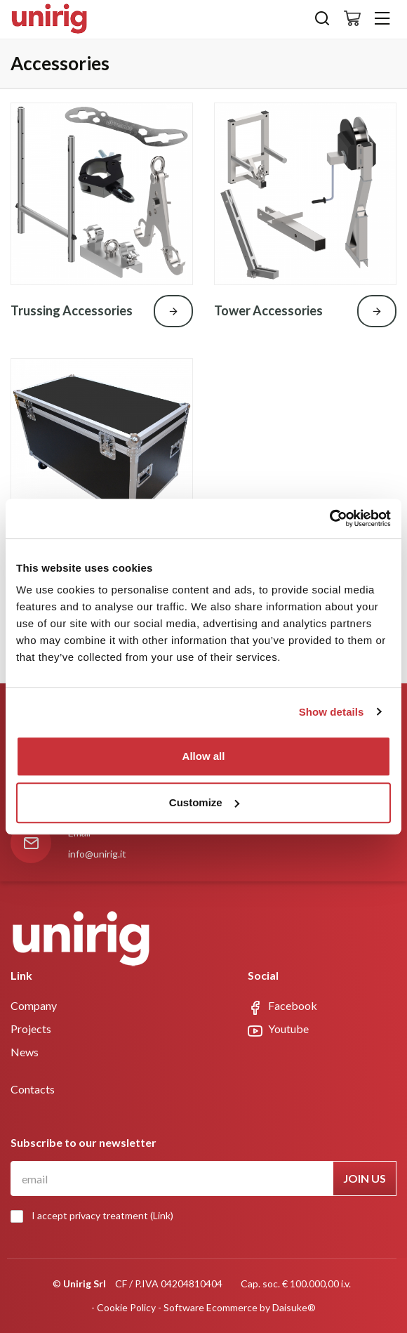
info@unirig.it (97, 854)
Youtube (278, 1029)
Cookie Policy (126, 1307)
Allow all (203, 756)
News (25, 1051)
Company (34, 1005)
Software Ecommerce (211, 1307)
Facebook (282, 1006)
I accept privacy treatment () (95, 1215)
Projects (31, 1028)
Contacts (33, 1089)
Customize (204, 802)
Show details (331, 712)
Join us (364, 1178)
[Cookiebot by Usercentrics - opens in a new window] (329, 518)
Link (162, 1215)
